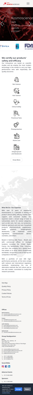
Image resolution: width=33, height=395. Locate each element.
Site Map (4, 283)
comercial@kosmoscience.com (10, 349)
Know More (16, 160)
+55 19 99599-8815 (7, 357)
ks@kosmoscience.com (8, 353)
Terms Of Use (6, 297)
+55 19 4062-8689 (7, 375)
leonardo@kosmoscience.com (10, 326)
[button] (31, 24)
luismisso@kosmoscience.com (10, 315)
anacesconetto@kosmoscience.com (11, 314)
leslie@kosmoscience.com (9, 319)
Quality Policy (6, 286)
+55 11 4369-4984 (7, 356)
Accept (18, 389)
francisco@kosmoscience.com (10, 352)
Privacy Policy (6, 290)
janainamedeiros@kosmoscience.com (12, 350)
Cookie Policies (7, 293)
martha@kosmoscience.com (10, 328)
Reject (27, 389)
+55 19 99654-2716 (7, 359)
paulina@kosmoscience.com (10, 325)
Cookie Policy (6, 393)
